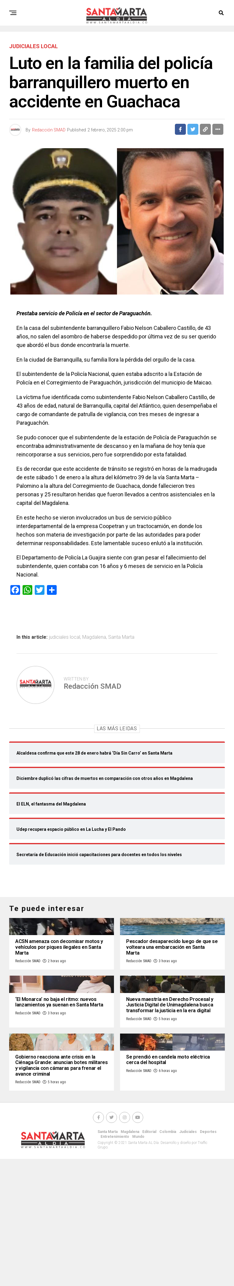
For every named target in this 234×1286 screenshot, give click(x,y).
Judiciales (188, 1268)
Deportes (208, 1268)
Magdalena (94, 637)
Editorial (149, 1268)
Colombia (167, 1268)
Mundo (138, 1273)
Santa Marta (121, 637)
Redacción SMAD (49, 129)
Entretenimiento (115, 1273)
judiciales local (64, 637)
